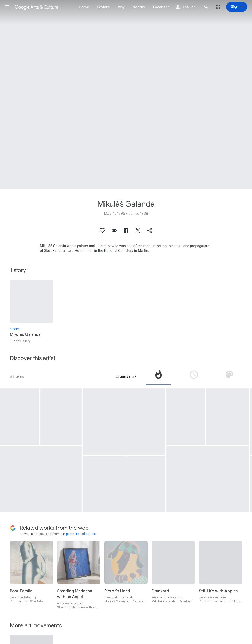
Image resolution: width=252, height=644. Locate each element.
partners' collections (81, 534)
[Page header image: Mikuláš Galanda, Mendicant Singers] (126, 94)
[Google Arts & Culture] (36, 7)
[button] (7, 7)
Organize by (126, 376)
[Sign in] (236, 7)
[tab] (158, 376)
